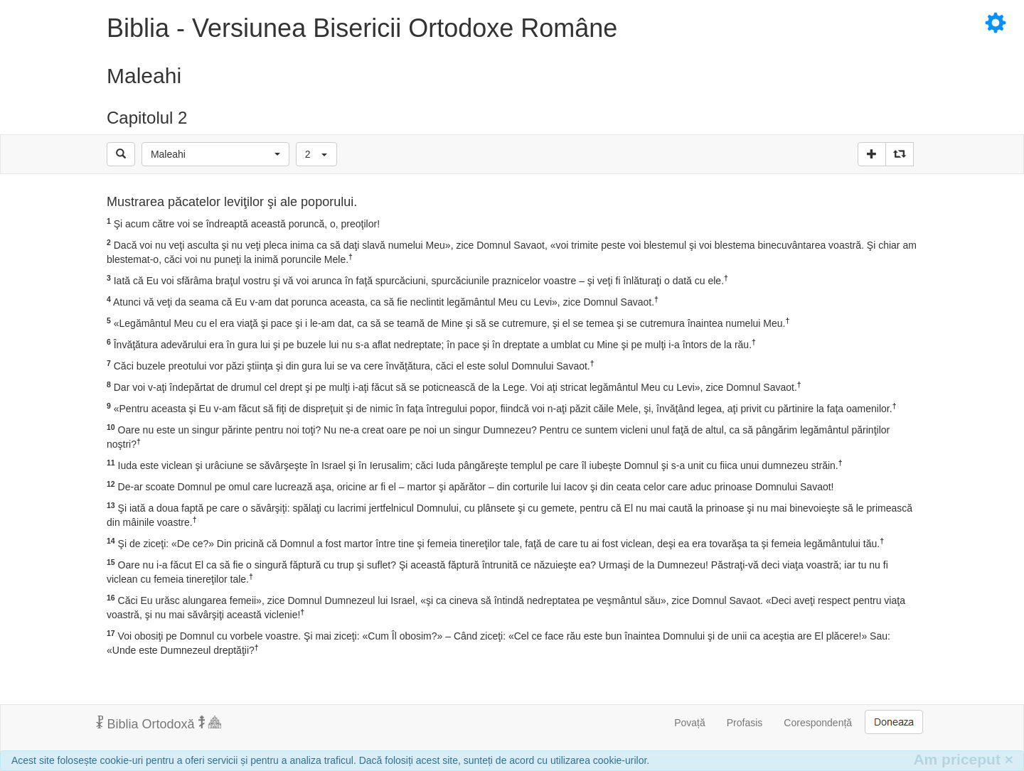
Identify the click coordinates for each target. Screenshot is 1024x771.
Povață (689, 722)
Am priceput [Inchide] (963, 759)
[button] (215, 154)
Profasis (745, 722)
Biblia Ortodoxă (158, 723)
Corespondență (818, 722)
